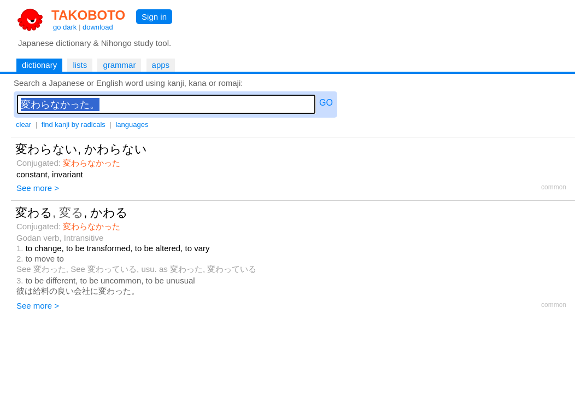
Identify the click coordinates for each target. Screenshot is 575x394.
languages (131, 124)
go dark (65, 27)
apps (161, 64)
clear (23, 124)
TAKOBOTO (88, 15)
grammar (119, 64)
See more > (37, 188)
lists (80, 64)
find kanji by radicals (73, 124)
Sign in (154, 16)
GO (326, 102)
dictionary (39, 64)
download (98, 27)
